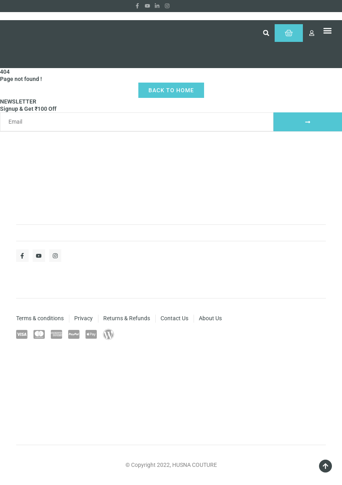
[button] (266, 33)
